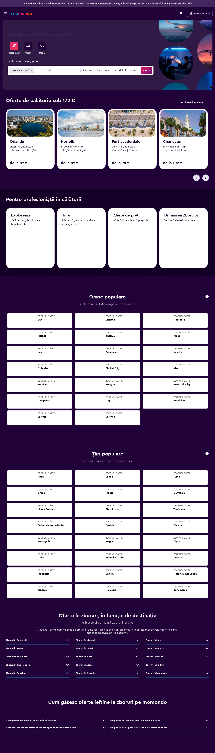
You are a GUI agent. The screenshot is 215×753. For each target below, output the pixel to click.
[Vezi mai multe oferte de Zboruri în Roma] (67, 649)
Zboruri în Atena (84, 665)
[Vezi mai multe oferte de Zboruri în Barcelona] (67, 657)
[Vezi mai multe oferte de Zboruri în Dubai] (137, 649)
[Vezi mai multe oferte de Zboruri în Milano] (207, 657)
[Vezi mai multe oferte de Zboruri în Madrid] (207, 665)
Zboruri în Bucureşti (16, 640)
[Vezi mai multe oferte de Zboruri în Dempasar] (207, 673)
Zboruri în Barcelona (16, 657)
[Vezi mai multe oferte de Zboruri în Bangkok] (67, 673)
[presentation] (207, 296)
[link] (194, 102)
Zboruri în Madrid (155, 665)
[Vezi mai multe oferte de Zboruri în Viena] (137, 657)
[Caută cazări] (28, 46)
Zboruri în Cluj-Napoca (18, 665)
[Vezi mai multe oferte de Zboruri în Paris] (207, 640)
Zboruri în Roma (14, 649)
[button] (209, 3)
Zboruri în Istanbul (85, 640)
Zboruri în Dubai (84, 649)
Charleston (172, 142)
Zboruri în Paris (153, 640)
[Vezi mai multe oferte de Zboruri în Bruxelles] (137, 673)
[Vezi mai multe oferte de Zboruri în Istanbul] (137, 640)
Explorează (21, 216)
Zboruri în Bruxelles (86, 673)
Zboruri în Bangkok (16, 673)
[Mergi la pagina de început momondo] (21, 13)
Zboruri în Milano (154, 657)
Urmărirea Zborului (181, 217)
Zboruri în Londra (155, 649)
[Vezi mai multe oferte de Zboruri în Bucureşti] (67, 640)
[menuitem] (14, 48)
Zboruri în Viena (84, 657)
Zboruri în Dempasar (156, 673)
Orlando (17, 142)
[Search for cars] (42, 46)
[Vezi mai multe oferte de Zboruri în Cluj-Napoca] (67, 665)
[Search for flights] (14, 46)
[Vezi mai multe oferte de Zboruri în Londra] (207, 649)
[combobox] (14, 61)
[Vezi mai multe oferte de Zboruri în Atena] (137, 665)
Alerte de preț (126, 216)
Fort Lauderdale (126, 142)
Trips (66, 216)
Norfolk (67, 142)
